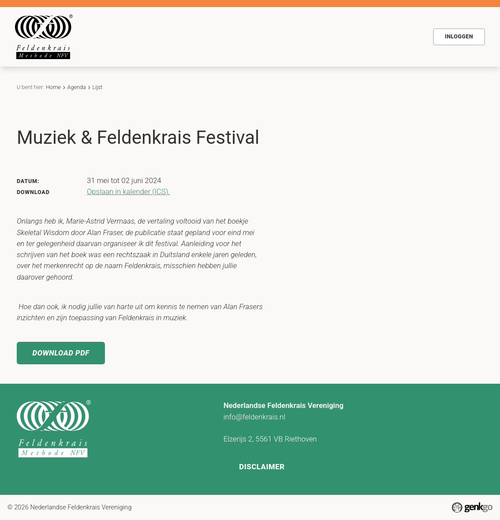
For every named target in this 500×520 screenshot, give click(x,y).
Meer (399, 36)
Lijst (97, 87)
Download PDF (61, 353)
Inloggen (459, 36)
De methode (186, 36)
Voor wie (235, 36)
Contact (359, 36)
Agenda (278, 36)
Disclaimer (262, 465)
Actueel (318, 36)
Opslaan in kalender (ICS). (128, 191)
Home (148, 36)
